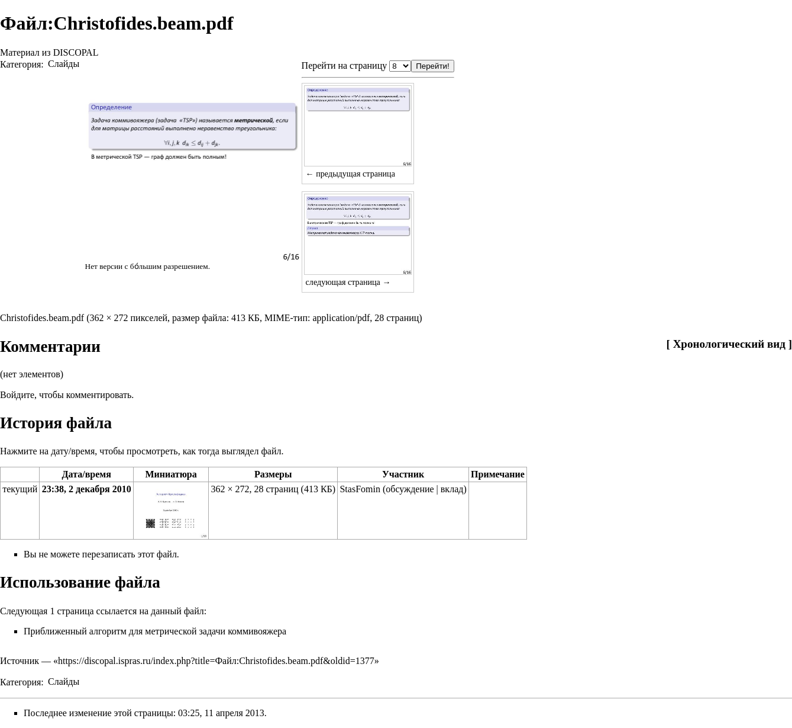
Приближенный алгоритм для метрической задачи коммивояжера (155, 631)
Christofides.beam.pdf (42, 318)
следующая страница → (348, 282)
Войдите (17, 395)
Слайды (63, 64)
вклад (452, 489)
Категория (20, 64)
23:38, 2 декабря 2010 (86, 489)
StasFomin (360, 489)
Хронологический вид (729, 344)
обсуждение (410, 489)
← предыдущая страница (350, 173)
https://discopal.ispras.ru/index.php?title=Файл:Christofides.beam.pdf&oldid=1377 (216, 661)
